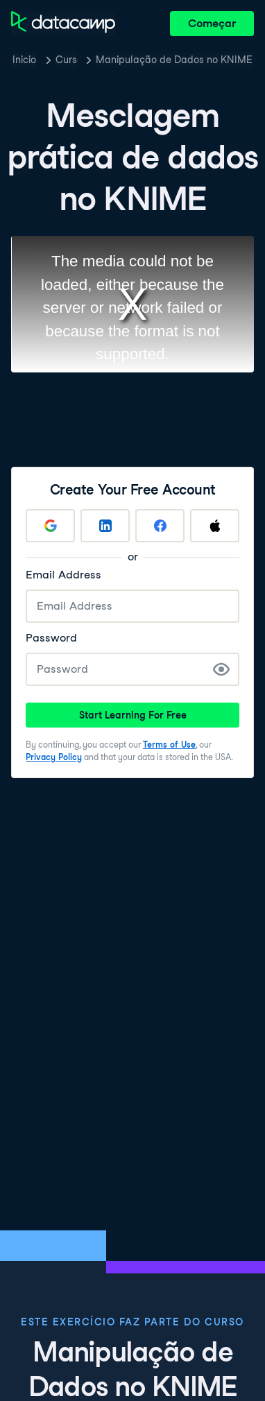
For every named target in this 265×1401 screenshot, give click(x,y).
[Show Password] (221, 669)
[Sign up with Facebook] (160, 525)
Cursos (66, 59)
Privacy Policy (54, 757)
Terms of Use (169, 744)
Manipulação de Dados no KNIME (174, 59)
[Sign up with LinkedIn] (105, 525)
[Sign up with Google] (50, 525)
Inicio (24, 59)
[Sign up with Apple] (214, 525)
